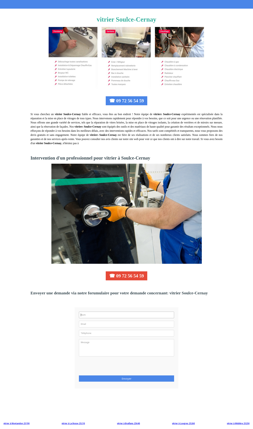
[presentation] (105, 367)
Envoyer (127, 378)
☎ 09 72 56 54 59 (126, 100)
